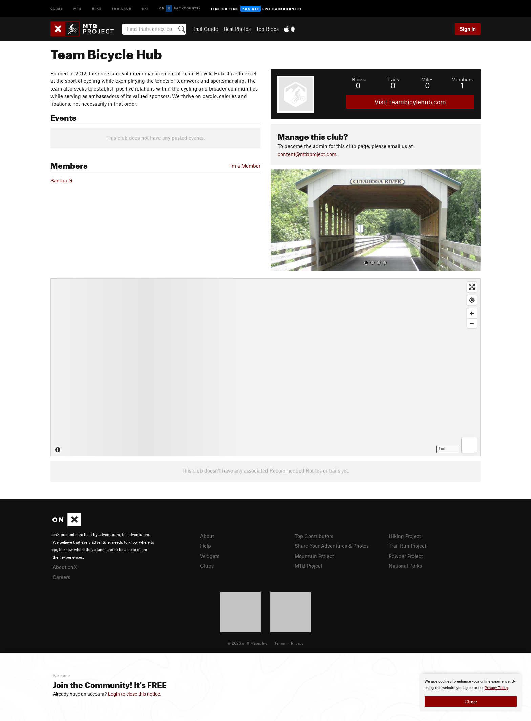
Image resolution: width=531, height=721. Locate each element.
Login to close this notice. (134, 694)
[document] (471, 692)
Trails (393, 79)
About (207, 536)
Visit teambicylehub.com (410, 102)
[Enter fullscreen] (472, 287)
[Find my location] (472, 300)
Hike (97, 8)
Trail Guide (205, 29)
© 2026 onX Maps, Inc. (248, 643)
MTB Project (308, 566)
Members (462, 79)
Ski (145, 8)
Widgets (209, 556)
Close (470, 701)
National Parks (405, 566)
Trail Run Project (407, 546)
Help (205, 546)
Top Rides (267, 29)
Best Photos (237, 29)
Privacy (297, 643)
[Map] (265, 367)
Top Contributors (314, 536)
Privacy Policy (496, 688)
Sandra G (61, 180)
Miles (427, 79)
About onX (64, 567)
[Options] (469, 445)
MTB (77, 8)
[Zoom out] (472, 323)
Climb (56, 8)
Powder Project (406, 556)
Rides (358, 79)
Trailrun (122, 8)
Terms (279, 643)
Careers (61, 577)
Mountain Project (314, 556)
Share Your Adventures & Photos (332, 546)
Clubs (207, 566)
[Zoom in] (472, 313)
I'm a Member (244, 166)
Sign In (468, 29)
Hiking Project (405, 536)
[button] (277, 220)
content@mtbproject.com (307, 154)
